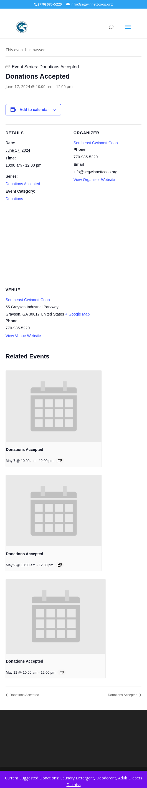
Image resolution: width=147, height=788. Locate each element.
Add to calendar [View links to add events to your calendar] (34, 109)
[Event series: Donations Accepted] (60, 460)
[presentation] (54, 406)
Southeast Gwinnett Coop (96, 143)
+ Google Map (77, 314)
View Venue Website (23, 336)
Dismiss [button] (74, 784)
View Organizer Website (94, 179)
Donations (14, 199)
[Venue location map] (73, 245)
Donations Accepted (23, 184)
